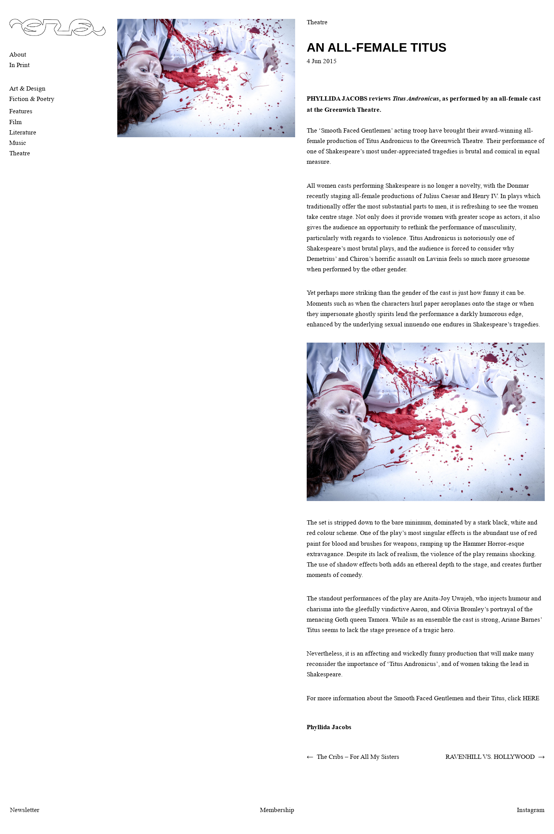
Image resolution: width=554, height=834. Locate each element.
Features (20, 111)
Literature (22, 132)
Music (17, 142)
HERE (531, 698)
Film (15, 122)
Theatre (19, 153)
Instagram (530, 810)
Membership (277, 810)
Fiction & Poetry (31, 99)
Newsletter (24, 810)
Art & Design (27, 88)
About (17, 54)
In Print (19, 65)
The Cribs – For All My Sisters (358, 756)
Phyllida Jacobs (329, 727)
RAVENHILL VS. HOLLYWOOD (490, 756)
